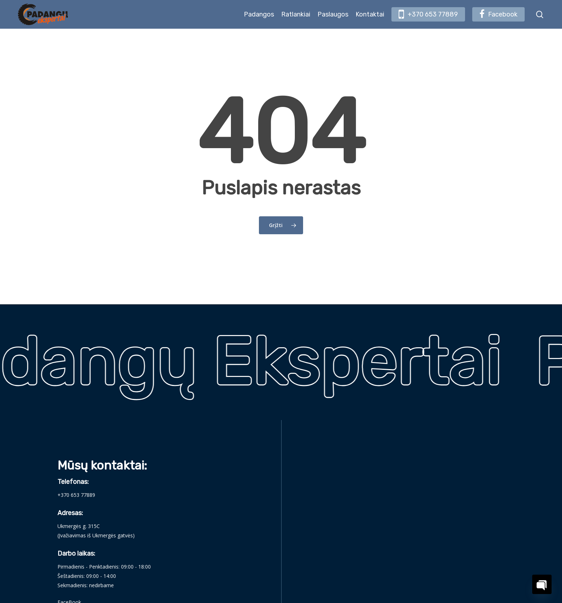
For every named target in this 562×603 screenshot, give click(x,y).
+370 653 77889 (76, 494)
